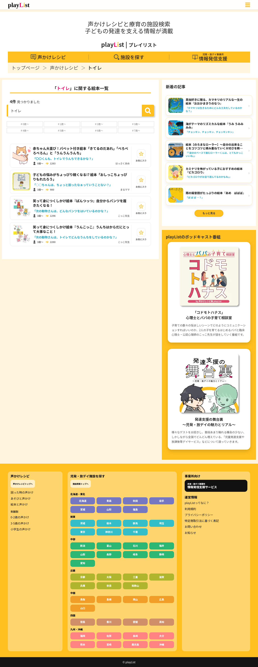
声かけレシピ (64, 68)
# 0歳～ (25, 124)
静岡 (161, 554)
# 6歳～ (99, 130)
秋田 (135, 501)
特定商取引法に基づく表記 (202, 521)
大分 (161, 636)
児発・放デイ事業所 (202, 485)
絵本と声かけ (19, 504)
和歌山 (135, 585)
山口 (82, 608)
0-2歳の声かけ (20, 517)
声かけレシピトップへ (23, 483)
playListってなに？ (197, 503)
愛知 (82, 563)
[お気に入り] (141, 153)
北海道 (83, 501)
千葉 (135, 532)
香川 (109, 622)
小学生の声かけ (21, 529)
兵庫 (82, 585)
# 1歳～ (62, 124)
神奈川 (109, 532)
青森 (109, 501)
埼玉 (161, 523)
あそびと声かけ (21, 498)
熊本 (82, 644)
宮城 (82, 509)
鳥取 (82, 599)
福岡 (82, 636)
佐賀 (109, 636)
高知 (161, 622)
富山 (109, 545)
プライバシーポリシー (199, 515)
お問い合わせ (193, 527)
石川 (135, 545)
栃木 (109, 523)
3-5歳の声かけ (20, 523)
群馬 (135, 523)
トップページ (25, 68)
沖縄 (161, 644)
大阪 (109, 577)
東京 (82, 532)
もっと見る (209, 213)
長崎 (135, 636)
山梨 (82, 554)
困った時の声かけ (22, 492)
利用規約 (190, 509)
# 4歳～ (25, 130)
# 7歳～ (136, 130)
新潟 (82, 545)
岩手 (161, 501)
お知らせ (190, 533)
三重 (135, 577)
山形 (109, 509)
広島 (161, 599)
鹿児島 (135, 644)
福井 (161, 545)
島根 (109, 599)
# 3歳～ (136, 124)
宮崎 (109, 644)
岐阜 (135, 554)
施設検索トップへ (80, 483)
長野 (109, 554)
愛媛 (135, 622)
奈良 (109, 585)
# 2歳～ (99, 124)
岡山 (135, 599)
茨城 (82, 523)
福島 (135, 509)
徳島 (82, 622)
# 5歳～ (62, 130)
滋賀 (161, 577)
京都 (82, 577)
